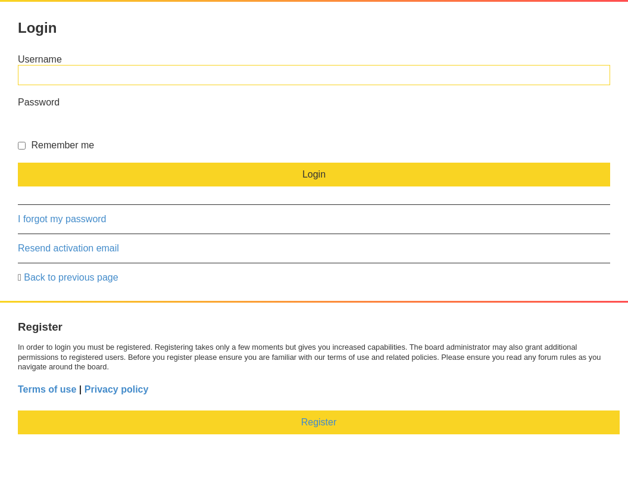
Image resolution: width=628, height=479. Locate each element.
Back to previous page (71, 277)
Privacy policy (117, 389)
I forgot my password (62, 219)
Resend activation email (68, 248)
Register (319, 422)
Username (40, 59)
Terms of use (47, 389)
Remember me (56, 145)
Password (39, 102)
